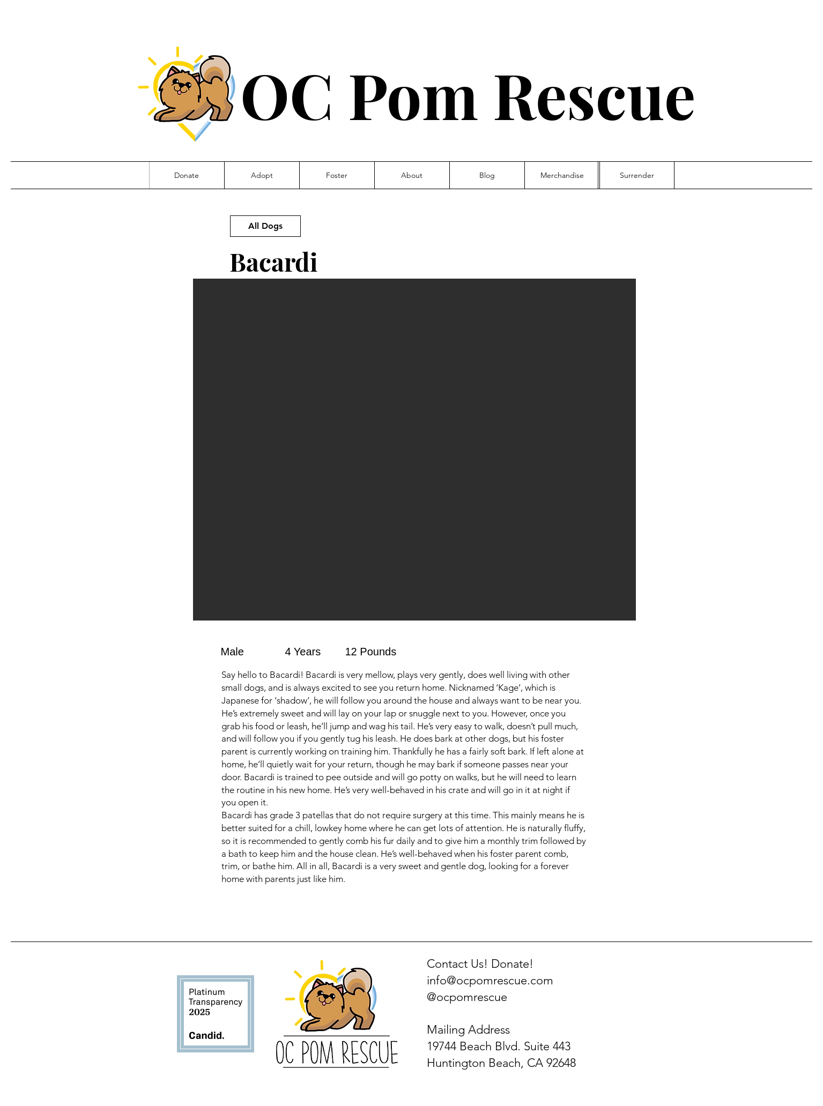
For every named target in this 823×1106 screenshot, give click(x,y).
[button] (414, 450)
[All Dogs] (265, 226)
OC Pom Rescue (467, 94)
